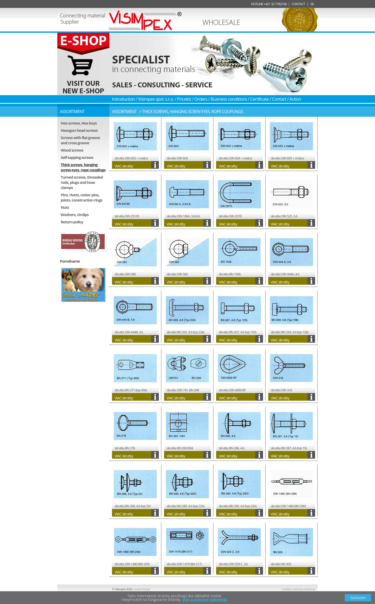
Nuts (65, 207)
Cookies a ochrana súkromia (298, 589)
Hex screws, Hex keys (79, 123)
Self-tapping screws (77, 157)
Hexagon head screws (79, 130)
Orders (200, 99)
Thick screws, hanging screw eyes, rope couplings (83, 167)
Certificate (259, 99)
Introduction (123, 99)
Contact (279, 99)
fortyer (142, 589)
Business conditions (228, 99)
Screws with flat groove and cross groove (80, 140)
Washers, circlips (75, 214)
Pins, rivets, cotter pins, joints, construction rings (81, 197)
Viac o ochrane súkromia (204, 599)
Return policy (72, 221)
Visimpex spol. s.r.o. (156, 99)
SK (312, 4)
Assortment (124, 111)
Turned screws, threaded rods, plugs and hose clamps (82, 182)
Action (295, 99)
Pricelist (184, 99)
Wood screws (72, 150)
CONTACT (298, 4)
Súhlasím (358, 597)
